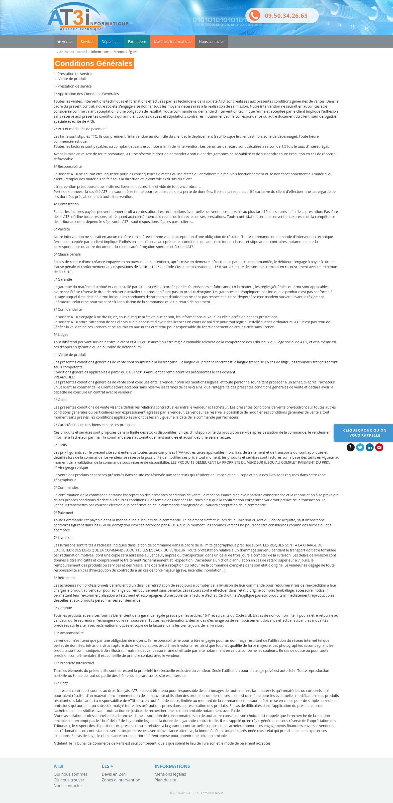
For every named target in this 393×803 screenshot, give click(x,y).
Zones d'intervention (121, 780)
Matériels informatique (172, 41)
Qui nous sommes (70, 774)
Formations (137, 41)
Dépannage (111, 41)
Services (87, 41)
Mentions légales (170, 774)
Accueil (65, 41)
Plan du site (165, 780)
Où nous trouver (69, 780)
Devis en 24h (114, 774)
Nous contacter (211, 41)
